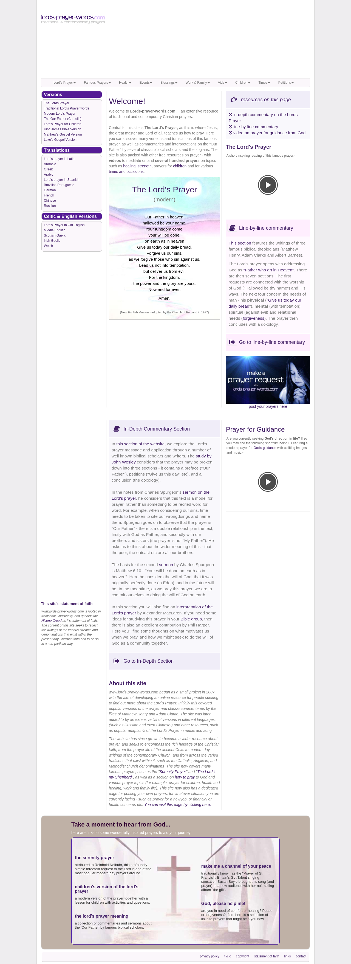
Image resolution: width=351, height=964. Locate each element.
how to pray (185, 777)
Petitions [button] (286, 83)
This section (240, 243)
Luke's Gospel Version (60, 140)
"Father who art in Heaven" (269, 270)
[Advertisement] (210, 39)
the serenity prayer (94, 857)
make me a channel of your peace (236, 866)
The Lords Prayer (56, 103)
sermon (166, 564)
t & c (227, 956)
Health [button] (125, 83)
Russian (50, 206)
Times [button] (264, 83)
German (50, 190)
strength (145, 166)
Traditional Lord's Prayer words (66, 108)
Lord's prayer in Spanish (61, 180)
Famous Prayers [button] (97, 83)
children (179, 166)
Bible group (191, 619)
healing (129, 166)
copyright (242, 956)
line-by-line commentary (253, 126)
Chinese (50, 201)
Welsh (48, 246)
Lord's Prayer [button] (64, 83)
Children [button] (242, 83)
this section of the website (140, 444)
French (49, 195)
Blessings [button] (168, 83)
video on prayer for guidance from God (267, 132)
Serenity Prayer (173, 771)
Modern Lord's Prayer (59, 114)
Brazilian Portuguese (59, 185)
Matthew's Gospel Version (63, 134)
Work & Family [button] (198, 83)
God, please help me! (223, 903)
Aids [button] (222, 83)
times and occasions (126, 171)
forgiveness (253, 318)
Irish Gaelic (52, 241)
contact (301, 956)
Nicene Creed (51, 621)
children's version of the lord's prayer (106, 888)
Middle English (54, 230)
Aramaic (50, 164)
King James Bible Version (62, 129)
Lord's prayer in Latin (59, 159)
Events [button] (146, 83)
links (287, 956)
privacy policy (209, 956)
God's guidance (264, 448)
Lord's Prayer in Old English (64, 225)
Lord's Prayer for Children (62, 124)
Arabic (48, 174)
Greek (48, 169)
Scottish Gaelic (55, 235)
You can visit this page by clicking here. (177, 804)
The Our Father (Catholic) (62, 119)
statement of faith (266, 956)
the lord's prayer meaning (101, 916)
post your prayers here (268, 406)
